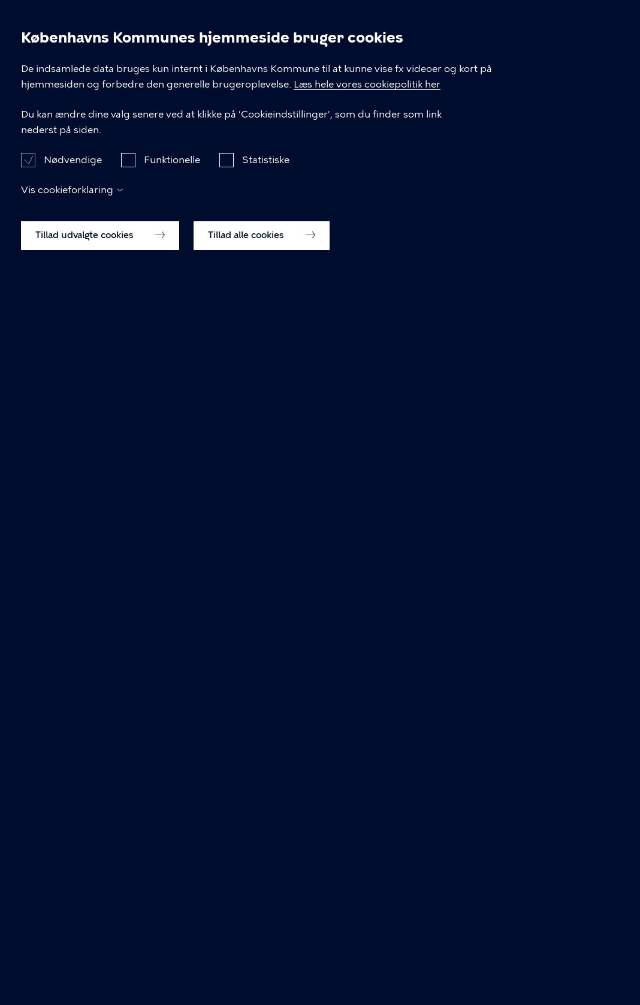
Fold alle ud (367, 594)
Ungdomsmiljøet (425, 29)
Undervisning (251, 29)
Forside (18, 82)
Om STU (169, 29)
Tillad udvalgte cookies (100, 975)
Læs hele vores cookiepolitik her (381, 824)
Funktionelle (172, 899)
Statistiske (265, 899)
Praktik (333, 29)
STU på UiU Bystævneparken (81, 30)
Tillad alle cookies (261, 975)
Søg (601, 30)
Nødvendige (73, 899)
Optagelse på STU (526, 29)
